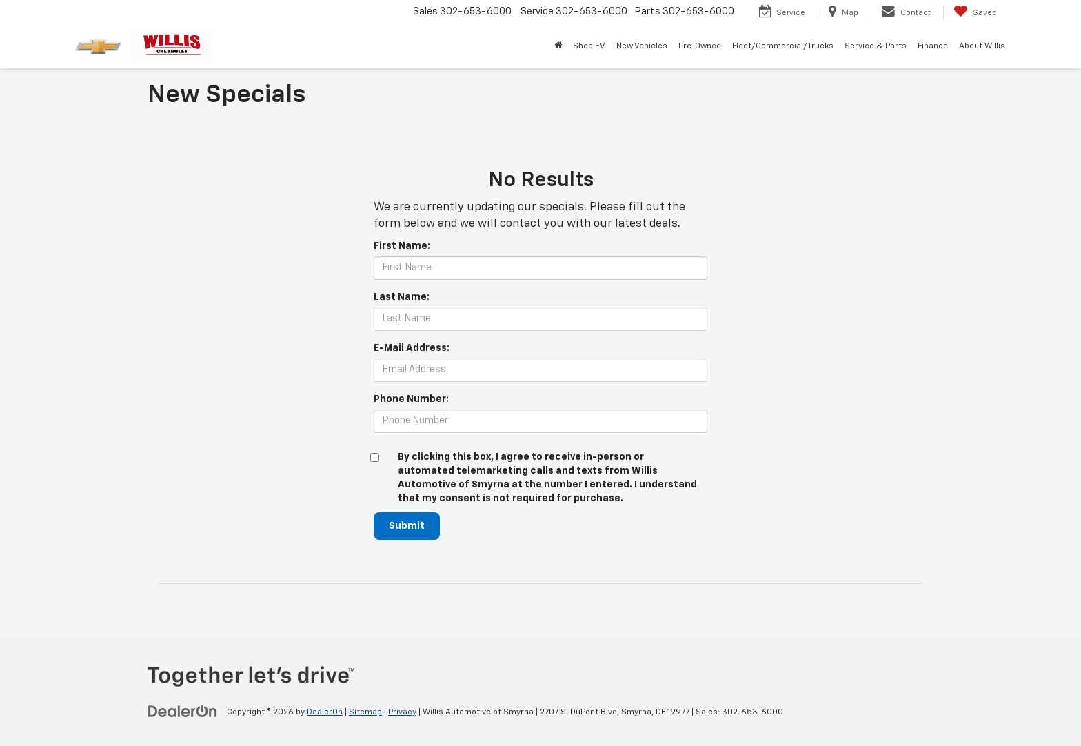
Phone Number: (411, 399)
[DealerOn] (183, 711)
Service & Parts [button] (876, 46)
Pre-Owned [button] (699, 46)
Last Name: (402, 297)
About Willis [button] (982, 46)
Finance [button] (933, 46)
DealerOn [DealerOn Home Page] (325, 712)
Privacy (402, 712)
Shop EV (589, 46)
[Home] (558, 46)
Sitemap (365, 712)
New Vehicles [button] (641, 46)
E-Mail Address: (411, 348)
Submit (407, 526)
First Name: (402, 246)
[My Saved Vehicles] (975, 12)
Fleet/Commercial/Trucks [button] (783, 46)
